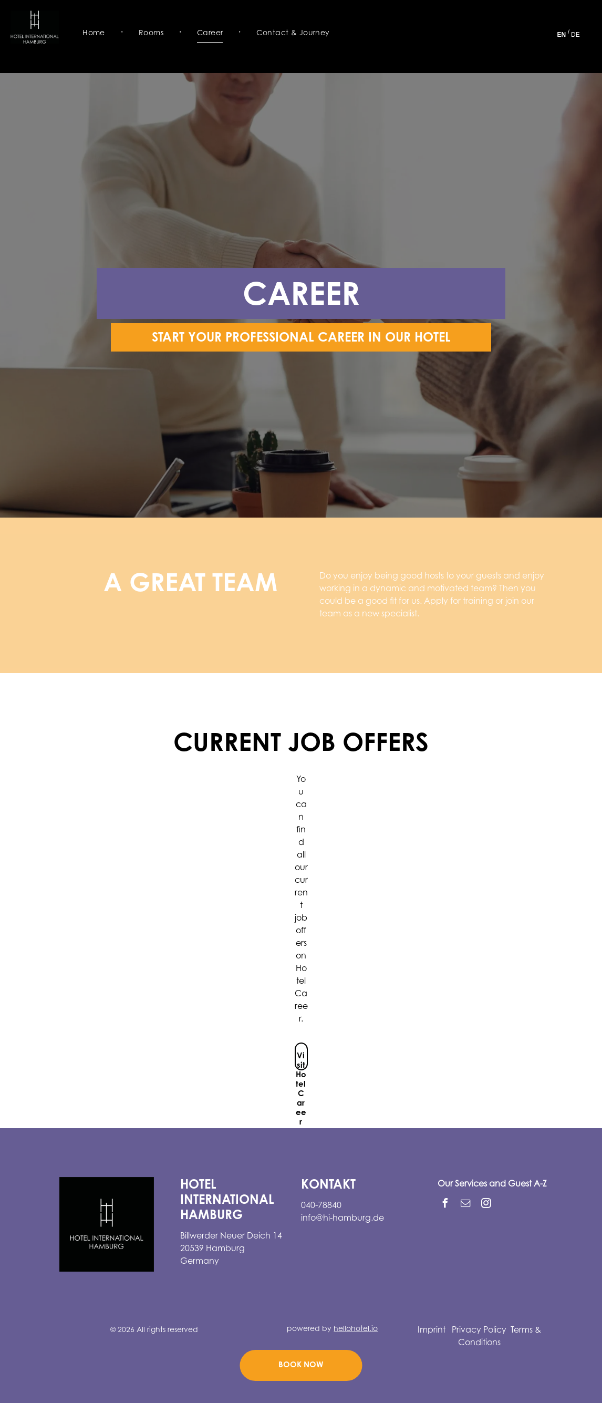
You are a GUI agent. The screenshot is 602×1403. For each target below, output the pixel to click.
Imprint (431, 1330)
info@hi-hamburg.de (342, 1218)
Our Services (462, 1184)
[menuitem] (95, 33)
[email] (465, 1204)
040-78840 (321, 1206)
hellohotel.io (356, 1329)
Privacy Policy (479, 1330)
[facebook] (445, 1204)
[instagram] (486, 1204)
